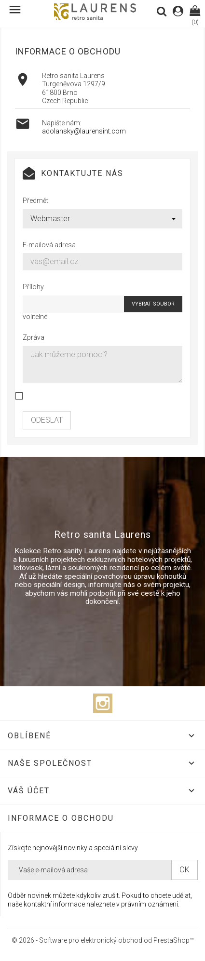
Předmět (35, 200)
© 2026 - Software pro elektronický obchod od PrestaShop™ (103, 940)
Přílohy (33, 287)
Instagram (102, 703)
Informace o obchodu (61, 818)
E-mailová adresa (49, 245)
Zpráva (33, 337)
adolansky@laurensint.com (84, 131)
